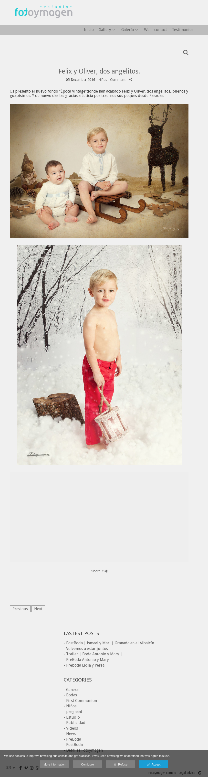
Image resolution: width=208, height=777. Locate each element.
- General (72, 689)
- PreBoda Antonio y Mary (86, 659)
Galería (127, 30)
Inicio (89, 30)
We (146, 30)
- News (70, 733)
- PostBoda (73, 744)
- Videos (71, 728)
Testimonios (182, 30)
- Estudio (72, 717)
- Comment (117, 80)
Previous (20, 609)
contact (160, 30)
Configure (87, 764)
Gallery (105, 30)
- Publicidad (74, 722)
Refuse (120, 765)
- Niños (70, 706)
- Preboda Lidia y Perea (84, 665)
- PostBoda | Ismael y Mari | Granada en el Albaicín (109, 643)
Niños (102, 80)
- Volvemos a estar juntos (86, 648)
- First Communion (80, 700)
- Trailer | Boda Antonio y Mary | (93, 654)
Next (38, 609)
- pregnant (73, 711)
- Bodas (70, 695)
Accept (154, 765)
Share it (99, 571)
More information (54, 764)
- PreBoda (72, 739)
